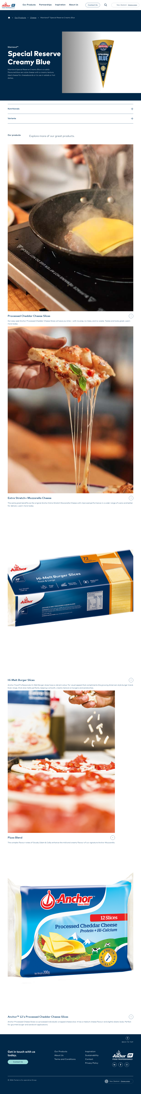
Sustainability (91, 1055)
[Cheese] (33, 17)
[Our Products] (20, 17)
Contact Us (92, 5)
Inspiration (90, 1052)
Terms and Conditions (65, 1059)
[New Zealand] (9, 17)
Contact (89, 1059)
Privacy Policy (91, 1063)
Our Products (60, 1052)
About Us (58, 1055)
